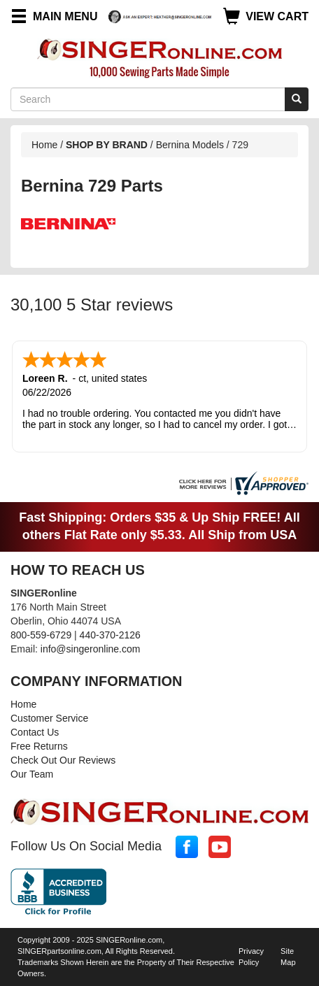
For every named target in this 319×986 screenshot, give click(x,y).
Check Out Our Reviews (62, 760)
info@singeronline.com (91, 649)
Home (44, 144)
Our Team (31, 774)
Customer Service (49, 718)
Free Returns (39, 746)
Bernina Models (190, 144)
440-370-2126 (110, 635)
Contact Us (34, 732)
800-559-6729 (40, 635)
